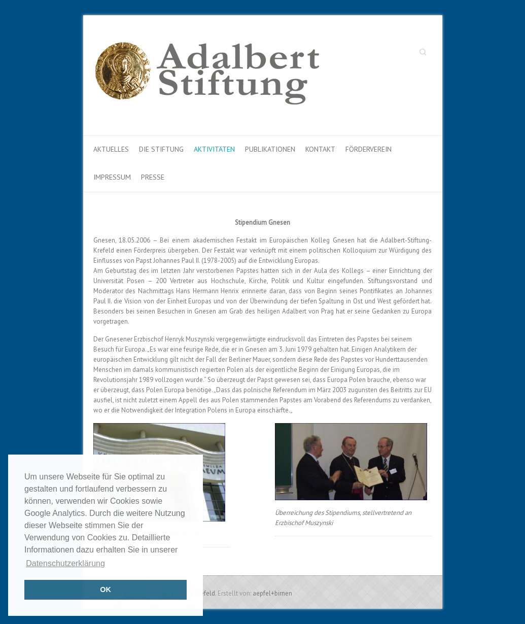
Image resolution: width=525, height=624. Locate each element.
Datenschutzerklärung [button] (65, 563)
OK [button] (105, 589)
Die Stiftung (161, 149)
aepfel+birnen (272, 593)
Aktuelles (111, 149)
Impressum (112, 177)
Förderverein (368, 149)
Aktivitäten (214, 149)
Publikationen (270, 149)
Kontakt (320, 149)
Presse (152, 177)
